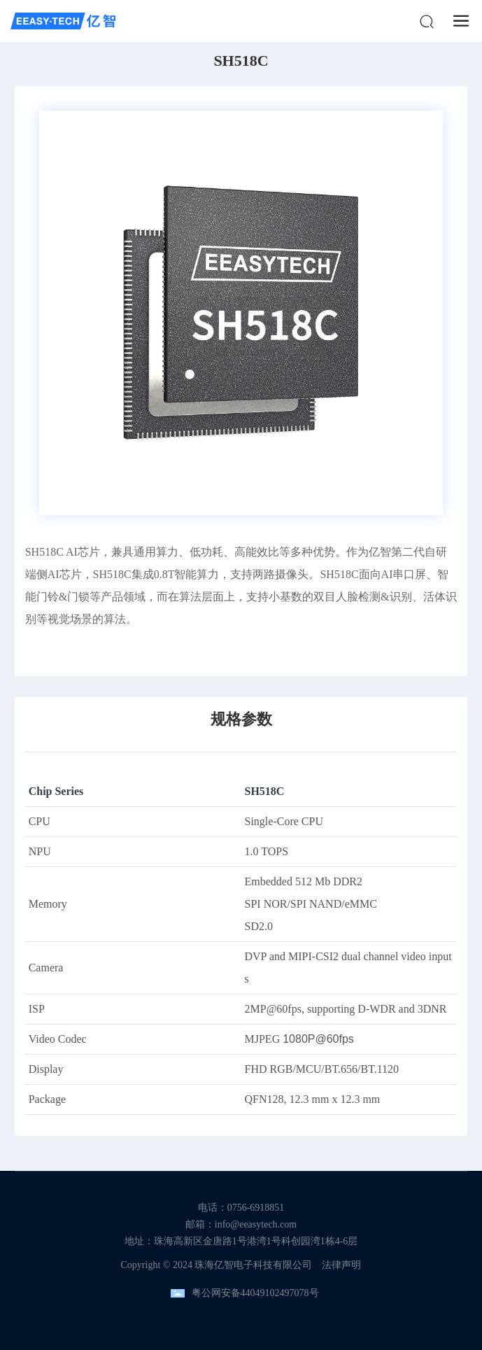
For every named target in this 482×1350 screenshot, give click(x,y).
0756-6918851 (256, 1207)
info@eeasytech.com (256, 1224)
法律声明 (341, 1265)
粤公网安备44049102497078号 (255, 1293)
